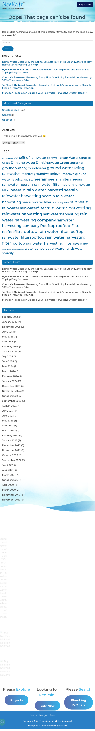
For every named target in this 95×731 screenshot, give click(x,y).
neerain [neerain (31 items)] (40, 179)
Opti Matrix (61, 725)
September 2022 (11, 460)
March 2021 (8, 475)
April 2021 (7, 470)
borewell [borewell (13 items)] (53, 157)
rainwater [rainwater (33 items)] (10, 208)
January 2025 (9, 351)
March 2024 (9, 371)
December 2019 (11, 494)
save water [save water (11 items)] (80, 243)
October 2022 (10, 455)
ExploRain (85, 4)
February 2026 (10, 317)
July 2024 (7, 356)
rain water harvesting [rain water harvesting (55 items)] (68, 207)
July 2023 (7, 410)
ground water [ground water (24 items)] (13, 168)
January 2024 (9, 381)
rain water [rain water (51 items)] (79, 201)
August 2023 (9, 406)
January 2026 (9, 322)
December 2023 (11, 386)
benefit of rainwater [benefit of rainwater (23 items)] (29, 158)
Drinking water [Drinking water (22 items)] (23, 163)
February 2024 (10, 376)
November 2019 (11, 499)
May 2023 (7, 420)
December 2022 (11, 445)
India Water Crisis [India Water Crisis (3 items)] (26, 180)
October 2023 (10, 396)
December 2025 (11, 326)
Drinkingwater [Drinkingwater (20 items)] (47, 163)
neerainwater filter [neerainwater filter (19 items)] (36, 202)
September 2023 (11, 401)
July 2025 (7, 331)
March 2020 (9, 490)
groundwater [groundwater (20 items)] (35, 168)
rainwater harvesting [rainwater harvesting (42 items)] (22, 214)
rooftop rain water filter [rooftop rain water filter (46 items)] (45, 231)
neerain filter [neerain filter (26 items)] (59, 179)
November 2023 (11, 391)
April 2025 (8, 341)
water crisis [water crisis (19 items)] (65, 249)
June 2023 (8, 415)
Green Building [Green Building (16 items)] (71, 162)
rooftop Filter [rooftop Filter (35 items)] (68, 225)
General (6, 115)
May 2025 (7, 336)
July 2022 (7, 465)
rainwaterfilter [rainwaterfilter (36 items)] (33, 208)
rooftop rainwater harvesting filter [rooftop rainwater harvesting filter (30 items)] (42, 243)
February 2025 (10, 346)
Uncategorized (10, 110)
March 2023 (9, 430)
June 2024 (8, 361)
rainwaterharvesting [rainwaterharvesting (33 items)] (61, 214)
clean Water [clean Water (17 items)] (69, 157)
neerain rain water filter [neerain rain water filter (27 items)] (40, 184)
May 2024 (8, 366)
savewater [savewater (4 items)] (7, 249)
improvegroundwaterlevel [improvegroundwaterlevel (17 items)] (41, 174)
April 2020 (8, 485)
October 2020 (10, 480)
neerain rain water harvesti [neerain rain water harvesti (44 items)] (36, 190)
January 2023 (9, 440)
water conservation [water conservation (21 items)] (40, 249)
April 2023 (8, 425)
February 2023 (10, 435)
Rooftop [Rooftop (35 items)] (48, 225)
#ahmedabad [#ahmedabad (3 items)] (7, 158)
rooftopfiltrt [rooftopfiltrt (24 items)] (12, 232)
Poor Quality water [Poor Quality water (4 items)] (60, 203)
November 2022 (11, 450)
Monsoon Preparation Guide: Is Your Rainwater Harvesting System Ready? (44, 93)
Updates (7, 120)
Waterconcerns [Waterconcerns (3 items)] (18, 249)
